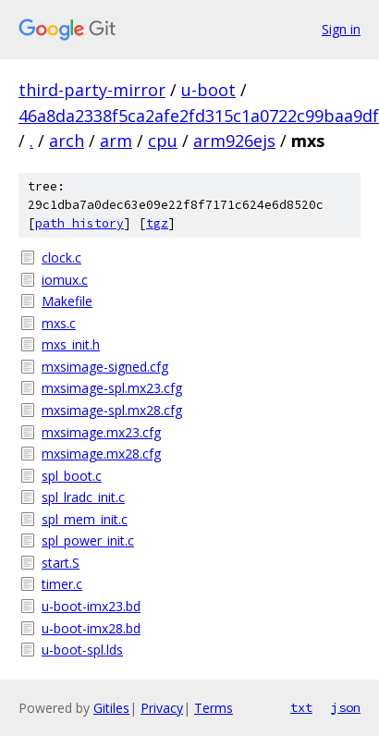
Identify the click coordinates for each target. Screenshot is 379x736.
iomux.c (65, 279)
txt (301, 707)
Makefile (67, 301)
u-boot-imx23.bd (91, 606)
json (346, 707)
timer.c (62, 584)
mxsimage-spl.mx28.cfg (112, 410)
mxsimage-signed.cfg (105, 366)
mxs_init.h (71, 344)
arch (66, 140)
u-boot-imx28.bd (91, 628)
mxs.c (59, 323)
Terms (213, 708)
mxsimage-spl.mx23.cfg (112, 388)
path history (79, 223)
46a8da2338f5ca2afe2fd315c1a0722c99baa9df (198, 115)
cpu (162, 140)
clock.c (61, 257)
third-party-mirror (91, 90)
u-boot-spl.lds (82, 649)
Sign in (341, 29)
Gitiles (111, 708)
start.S (60, 562)
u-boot (208, 90)
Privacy (162, 708)
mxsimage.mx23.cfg (101, 432)
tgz (157, 223)
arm (116, 140)
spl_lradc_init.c (83, 497)
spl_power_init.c (88, 540)
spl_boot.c (72, 476)
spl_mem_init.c (85, 519)
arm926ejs (234, 140)
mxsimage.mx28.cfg (101, 453)
